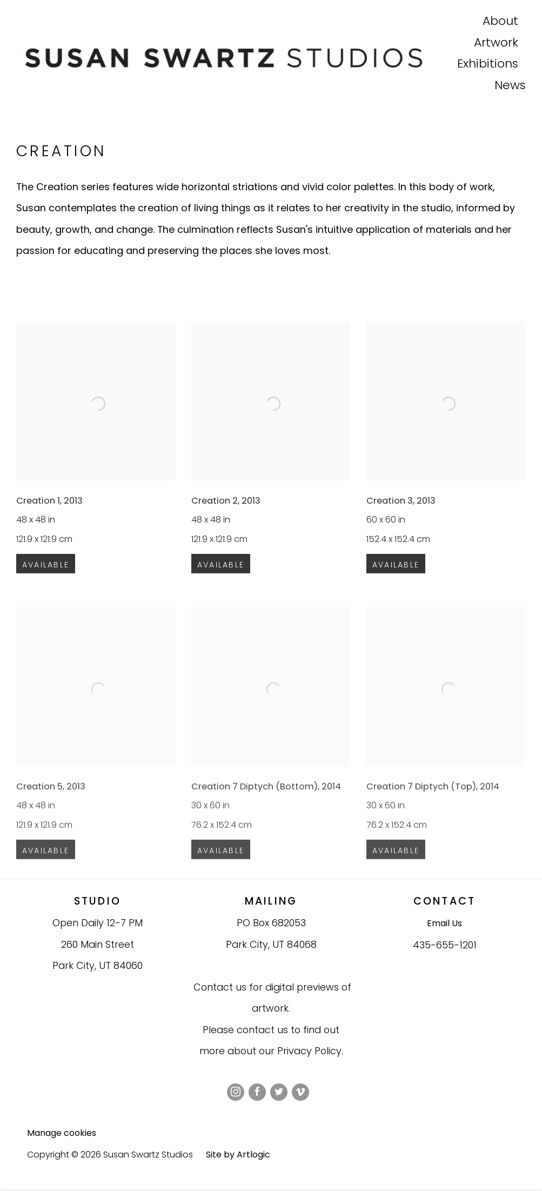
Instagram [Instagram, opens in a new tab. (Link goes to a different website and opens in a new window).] (235, 1092)
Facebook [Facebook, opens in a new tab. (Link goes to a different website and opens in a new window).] (257, 1092)
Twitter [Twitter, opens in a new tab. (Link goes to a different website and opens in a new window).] (278, 1092)
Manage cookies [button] (61, 1133)
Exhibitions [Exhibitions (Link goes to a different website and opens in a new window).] (487, 65)
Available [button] (45, 573)
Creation (61, 151)
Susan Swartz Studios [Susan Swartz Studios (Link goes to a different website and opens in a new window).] (236, 58)
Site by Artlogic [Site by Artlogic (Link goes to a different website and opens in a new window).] (238, 1154)
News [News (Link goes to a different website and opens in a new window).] (510, 86)
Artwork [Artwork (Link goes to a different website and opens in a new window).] (496, 44)
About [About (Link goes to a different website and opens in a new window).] (500, 22)
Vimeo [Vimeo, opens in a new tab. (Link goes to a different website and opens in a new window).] (300, 1092)
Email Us (444, 923)
